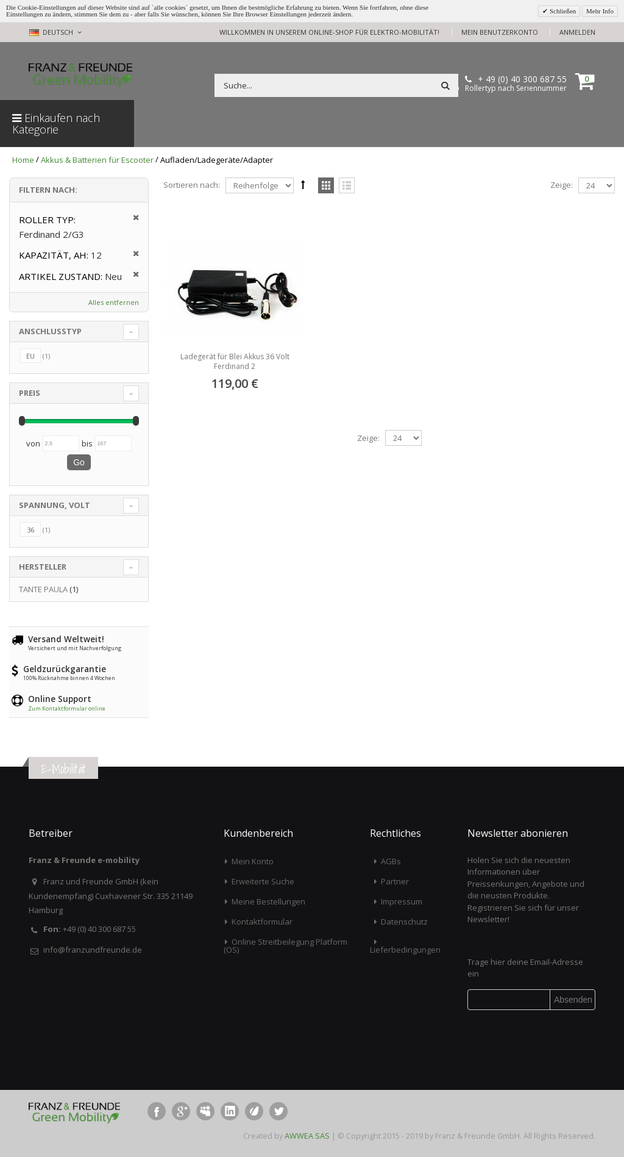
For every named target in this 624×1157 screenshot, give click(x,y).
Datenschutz (404, 921)
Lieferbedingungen (405, 949)
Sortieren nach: (191, 184)
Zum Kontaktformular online (66, 708)
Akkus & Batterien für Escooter (97, 159)
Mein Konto (253, 861)
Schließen (562, 11)
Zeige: (561, 184)
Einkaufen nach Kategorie (56, 123)
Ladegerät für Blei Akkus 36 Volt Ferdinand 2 (234, 361)
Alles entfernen (113, 302)
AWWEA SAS (307, 1135)
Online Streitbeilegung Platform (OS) (285, 945)
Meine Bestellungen (268, 901)
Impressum (401, 901)
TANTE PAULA (43, 589)
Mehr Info (600, 11)
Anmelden (577, 32)
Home (23, 159)
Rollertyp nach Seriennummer (516, 88)
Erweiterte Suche (263, 881)
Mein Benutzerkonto (499, 32)
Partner (395, 881)
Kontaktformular (262, 921)
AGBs (391, 861)
